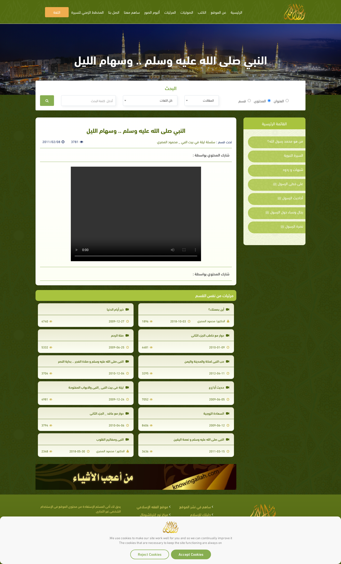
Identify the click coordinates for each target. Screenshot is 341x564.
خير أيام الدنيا (118, 309)
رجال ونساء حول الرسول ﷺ (284, 212)
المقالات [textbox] (208, 100)
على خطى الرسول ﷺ (288, 183)
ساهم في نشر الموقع (195, 506)
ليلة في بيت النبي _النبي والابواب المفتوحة (98, 387)
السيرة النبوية (293, 155)
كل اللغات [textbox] (166, 100)
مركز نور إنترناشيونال (154, 514)
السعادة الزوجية (216, 413)
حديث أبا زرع (219, 387)
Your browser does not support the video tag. (136, 214)
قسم (244, 100)
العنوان (281, 100)
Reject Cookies (150, 554)
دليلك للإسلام (200, 514)
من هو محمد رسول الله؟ (285, 141)
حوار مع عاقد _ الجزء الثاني (109, 413)
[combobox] (201, 100)
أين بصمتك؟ (218, 309)
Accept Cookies (191, 554)
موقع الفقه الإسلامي (152, 506)
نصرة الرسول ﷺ (291, 226)
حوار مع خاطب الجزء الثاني (210, 335)
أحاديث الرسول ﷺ (290, 197)
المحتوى (262, 100)
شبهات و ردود (293, 169)
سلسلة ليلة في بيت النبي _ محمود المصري (186, 141)
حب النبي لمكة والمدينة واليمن (206, 361)
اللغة (56, 12)
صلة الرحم (120, 335)
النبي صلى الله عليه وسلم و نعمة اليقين (201, 439)
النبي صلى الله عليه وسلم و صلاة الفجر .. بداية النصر (93, 361)
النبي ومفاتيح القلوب (112, 439)
